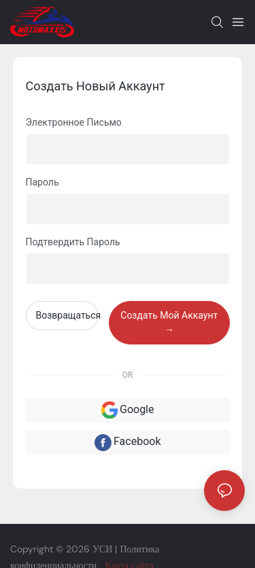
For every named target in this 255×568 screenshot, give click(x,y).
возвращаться (67, 315)
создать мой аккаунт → (169, 322)
